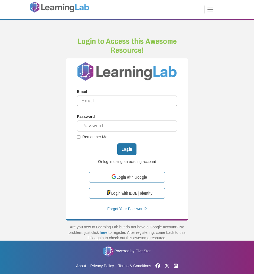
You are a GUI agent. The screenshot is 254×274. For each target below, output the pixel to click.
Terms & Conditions (134, 266)
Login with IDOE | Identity (129, 193)
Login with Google (129, 177)
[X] (167, 265)
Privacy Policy (102, 266)
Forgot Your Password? (127, 209)
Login (127, 149)
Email (82, 91)
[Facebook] (157, 265)
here (104, 232)
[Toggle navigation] (210, 9)
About (81, 266)
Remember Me (92, 137)
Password (86, 116)
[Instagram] (176, 265)
